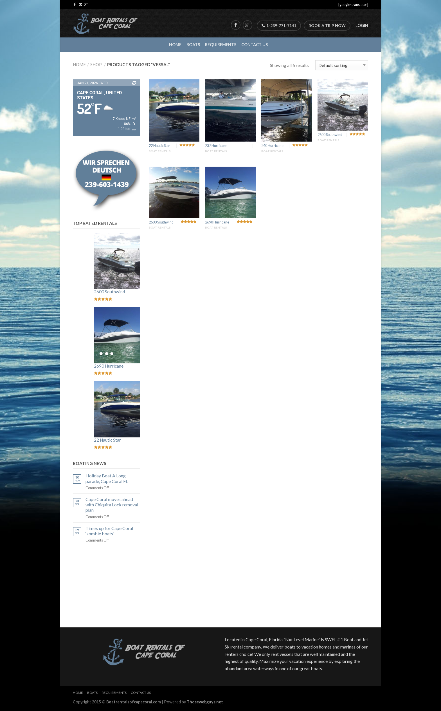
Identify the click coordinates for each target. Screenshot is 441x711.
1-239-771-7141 (279, 25)
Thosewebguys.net (205, 701)
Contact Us (254, 44)
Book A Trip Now (327, 25)
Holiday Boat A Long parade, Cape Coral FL (107, 478)
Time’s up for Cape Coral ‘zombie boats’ (109, 531)
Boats (193, 44)
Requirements (220, 44)
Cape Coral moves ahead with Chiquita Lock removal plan (112, 505)
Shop (96, 64)
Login (362, 25)
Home (175, 44)
